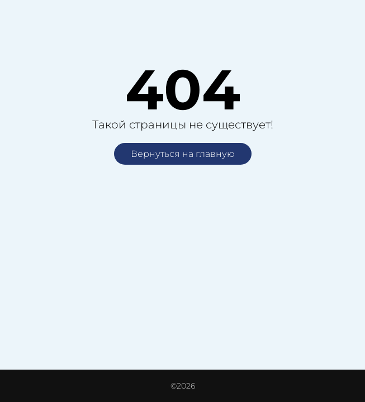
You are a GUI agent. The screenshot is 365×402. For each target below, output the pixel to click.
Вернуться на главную (183, 154)
